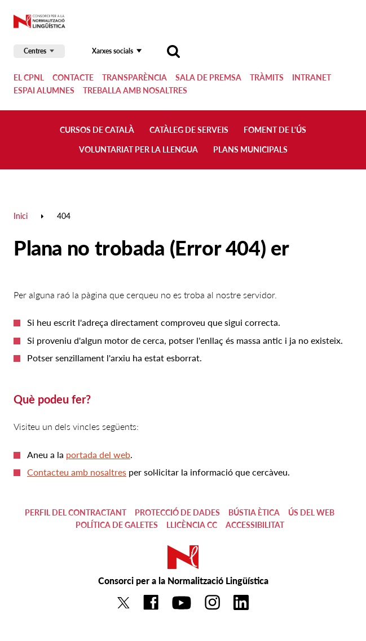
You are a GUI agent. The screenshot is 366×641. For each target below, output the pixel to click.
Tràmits (267, 77)
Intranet (311, 77)
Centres (35, 51)
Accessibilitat (255, 525)
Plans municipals (250, 149)
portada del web (98, 454)
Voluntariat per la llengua (138, 149)
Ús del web (311, 512)
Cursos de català (97, 130)
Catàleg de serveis (188, 130)
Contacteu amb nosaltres (76, 472)
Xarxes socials (112, 51)
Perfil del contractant (75, 512)
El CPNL (29, 77)
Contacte (73, 77)
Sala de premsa (208, 77)
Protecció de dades (177, 512)
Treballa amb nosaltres (135, 90)
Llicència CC (191, 525)
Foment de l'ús (275, 130)
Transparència (134, 77)
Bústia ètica (254, 512)
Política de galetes (117, 525)
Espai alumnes (44, 90)
